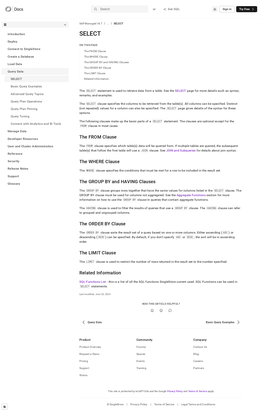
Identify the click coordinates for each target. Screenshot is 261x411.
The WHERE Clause (95, 56)
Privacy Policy (175, 391)
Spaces (140, 353)
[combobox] (215, 9)
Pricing (83, 361)
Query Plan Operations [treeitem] (26, 101)
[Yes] (152, 310)
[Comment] (170, 310)
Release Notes (18, 168)
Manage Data (17, 131)
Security (13, 161)
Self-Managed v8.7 (90, 23)
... (108, 23)
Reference (15, 154)
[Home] (14, 9)
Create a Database (21, 56)
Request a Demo (89, 353)
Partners (198, 368)
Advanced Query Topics (27, 94)
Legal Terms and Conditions (198, 404)
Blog (196, 353)
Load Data (15, 64)
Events (140, 361)
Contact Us (200, 346)
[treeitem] (35, 34)
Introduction (16, 34)
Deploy (12, 41)
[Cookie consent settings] (5, 406)
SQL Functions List (92, 282)
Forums (141, 346)
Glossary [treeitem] (14, 183)
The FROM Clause (95, 51)
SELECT (180, 91)
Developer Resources (23, 139)
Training (141, 368)
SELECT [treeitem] (16, 79)
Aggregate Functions (191, 195)
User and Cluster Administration (30, 146)
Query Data (15, 71)
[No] (161, 310)
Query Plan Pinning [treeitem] (24, 109)
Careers (198, 361)
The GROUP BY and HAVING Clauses (106, 62)
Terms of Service (197, 391)
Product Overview (90, 346)
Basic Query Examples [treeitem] (26, 86)
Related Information (96, 78)
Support (13, 176)
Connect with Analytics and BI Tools (36, 124)
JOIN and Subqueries (181, 150)
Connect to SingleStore (24, 49)
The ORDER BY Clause (97, 67)
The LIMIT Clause (94, 73)
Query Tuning (20, 116)
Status (83, 375)
